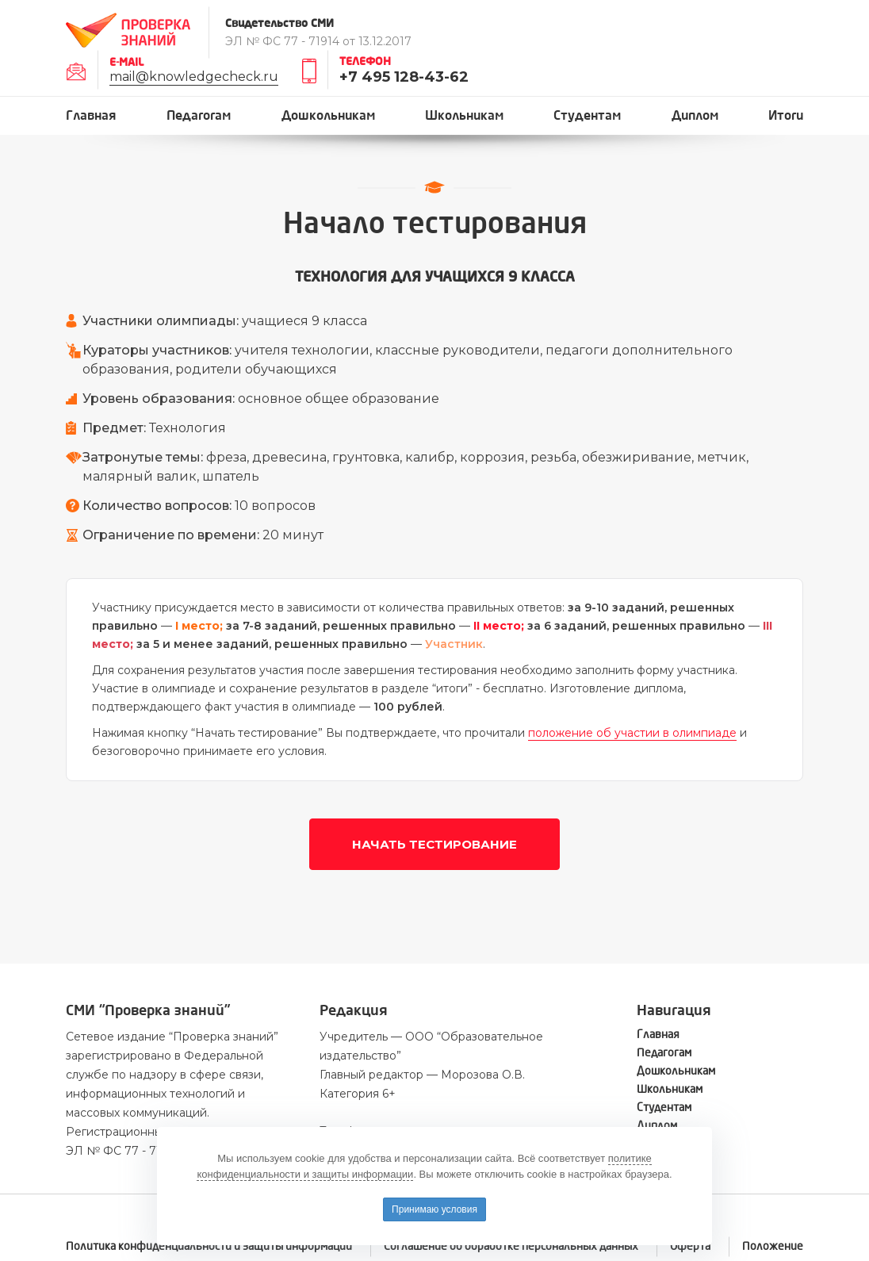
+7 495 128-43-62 (404, 77)
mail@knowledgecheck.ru (193, 76)
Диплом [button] (695, 115)
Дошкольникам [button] (328, 115)
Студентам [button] (587, 115)
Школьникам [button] (464, 115)
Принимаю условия (434, 1209)
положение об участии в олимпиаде (632, 733)
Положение (772, 1246)
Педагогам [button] (199, 115)
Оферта (690, 1246)
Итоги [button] (785, 115)
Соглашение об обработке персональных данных (511, 1246)
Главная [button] (91, 115)
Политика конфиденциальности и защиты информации (209, 1246)
